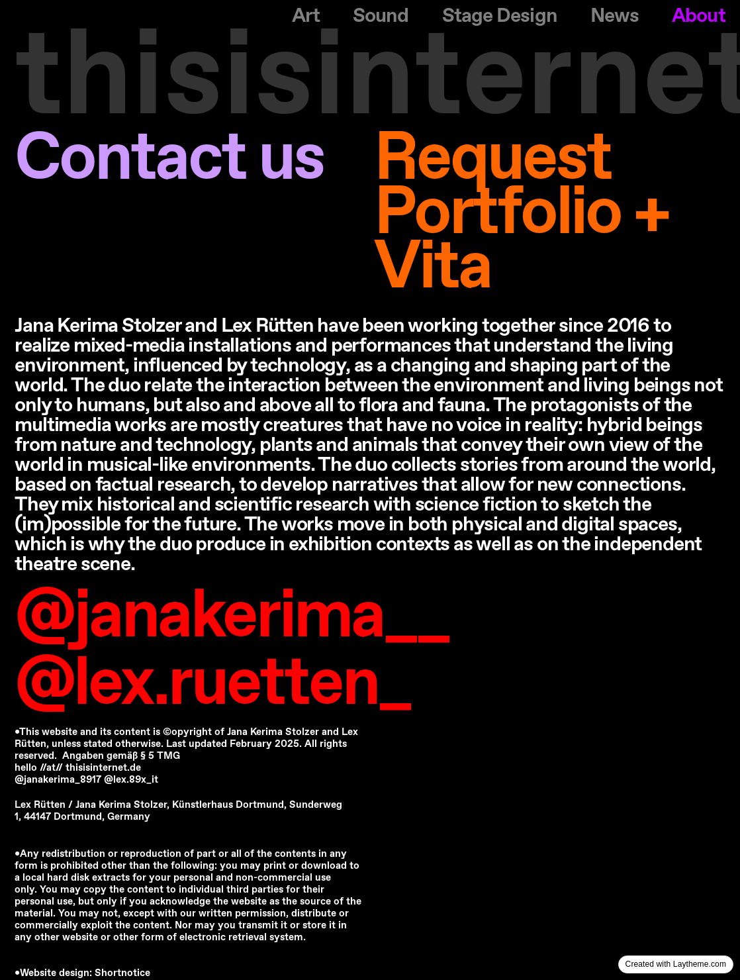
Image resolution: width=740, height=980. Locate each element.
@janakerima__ (232, 617)
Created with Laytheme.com (675, 964)
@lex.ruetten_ (212, 684)
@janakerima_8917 (59, 780)
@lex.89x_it (131, 780)
